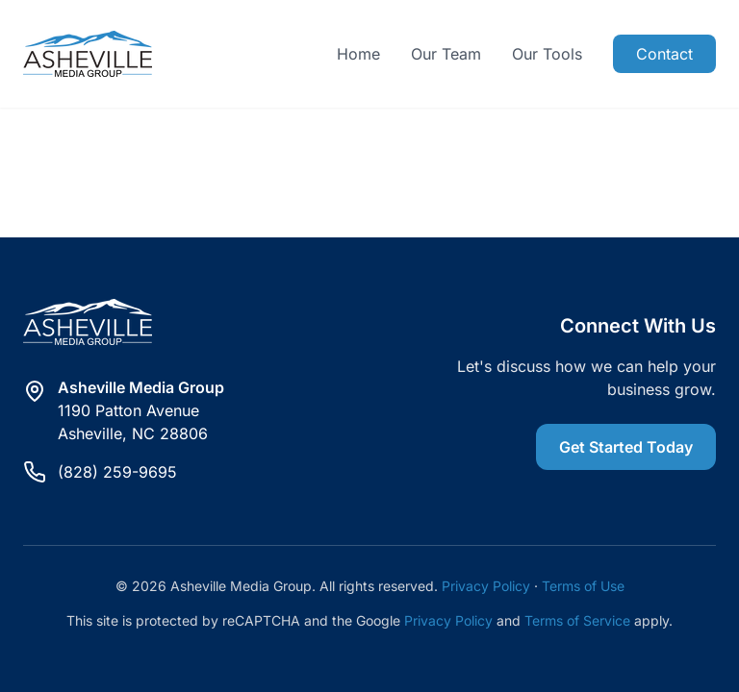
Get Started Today (626, 447)
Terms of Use (583, 586)
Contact (664, 53)
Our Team (446, 53)
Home (358, 53)
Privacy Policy (486, 586)
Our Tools (547, 53)
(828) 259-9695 (117, 472)
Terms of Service (577, 620)
